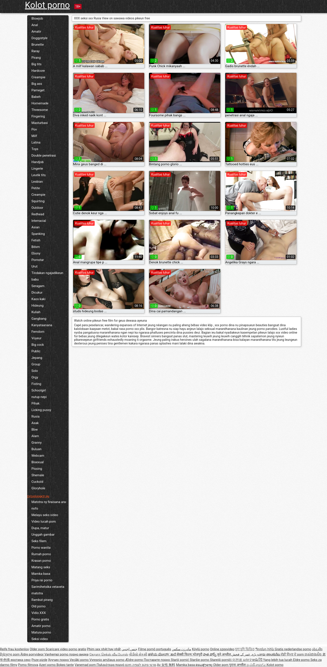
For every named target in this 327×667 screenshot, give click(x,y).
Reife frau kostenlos (14, 649)
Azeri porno (47, 665)
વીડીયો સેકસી (138, 654)
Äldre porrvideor (32, 654)
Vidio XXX (39, 613)
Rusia (36, 416)
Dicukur (37, 292)
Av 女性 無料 (166, 665)
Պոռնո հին (265, 649)
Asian (36, 227)
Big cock (38, 345)
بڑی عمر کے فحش (244, 654)
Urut (35, 266)
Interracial (39, 221)
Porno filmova (28, 665)
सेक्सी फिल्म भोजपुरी (189, 654)
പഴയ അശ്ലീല (269, 654)
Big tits (37, 64)
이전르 (237, 660)
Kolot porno (47, 5)
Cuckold (37, 482)
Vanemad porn (86, 665)
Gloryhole (38, 488)
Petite (36, 188)
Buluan (37, 449)
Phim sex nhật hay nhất (104, 649)
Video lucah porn (44, 521)
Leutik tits (39, 175)
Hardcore (38, 71)
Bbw (35, 429)
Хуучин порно (59, 660)
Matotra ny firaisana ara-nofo (49, 505)
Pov (34, 129)
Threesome (40, 110)
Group (36, 364)
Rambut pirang (42, 600)
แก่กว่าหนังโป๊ (253, 660)
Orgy (35, 377)
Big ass (37, 84)
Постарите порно (157, 660)
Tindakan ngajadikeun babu (47, 276)
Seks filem (39, 541)
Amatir (36, 31)
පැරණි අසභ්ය (257, 665)
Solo (35, 371)
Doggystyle (40, 38)
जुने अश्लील (224, 654)
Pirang (36, 58)
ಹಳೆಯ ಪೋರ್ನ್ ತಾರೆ (162, 654)
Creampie (38, 77)
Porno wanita (41, 548)
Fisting (36, 384)
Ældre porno (134, 660)
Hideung (38, 306)
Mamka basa (41, 574)
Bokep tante (65, 665)
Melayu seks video (45, 515)
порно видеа (79, 654)
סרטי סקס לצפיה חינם (140, 665)
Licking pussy (41, 410)
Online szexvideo (222, 649)
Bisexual (38, 462)
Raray (36, 51)
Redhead (38, 214)
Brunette (38, 45)
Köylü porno (200, 649)
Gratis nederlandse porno (293, 649)
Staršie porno (200, 660)
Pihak (36, 403)
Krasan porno (41, 561)
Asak (35, 423)
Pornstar (38, 260)
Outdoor (37, 208)
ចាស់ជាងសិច (313, 654)
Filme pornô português (154, 649)
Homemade (40, 103)
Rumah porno (41, 554)
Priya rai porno (42, 580)
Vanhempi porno (56, 654)
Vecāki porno (79, 660)
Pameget (38, 90)
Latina (36, 142)
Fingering (38, 116)
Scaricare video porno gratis (66, 649)
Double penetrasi (44, 155)
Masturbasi (40, 123)
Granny (37, 443)
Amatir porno (41, 626)
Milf (34, 136)
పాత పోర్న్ (210, 654)
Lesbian (37, 182)
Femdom (38, 332)
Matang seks (41, 567)
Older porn (37, 649)
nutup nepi (39, 397)
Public (36, 351)
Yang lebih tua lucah (278, 660)
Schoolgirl (39, 390)
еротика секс (21, 660)
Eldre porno (301, 660)
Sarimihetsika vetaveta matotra (48, 590)
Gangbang (39, 319)
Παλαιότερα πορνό (111, 665)
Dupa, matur (40, 528)
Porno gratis (40, 619)
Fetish (36, 240)
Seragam (38, 286)
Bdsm (36, 247)
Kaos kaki (39, 299)
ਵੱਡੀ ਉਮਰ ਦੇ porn (293, 654)
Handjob (38, 162)
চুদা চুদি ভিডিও (244, 649)
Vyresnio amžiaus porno (107, 660)
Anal (35, 25)
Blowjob (37, 18)
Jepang (37, 358)
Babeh (36, 97)
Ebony (36, 253)
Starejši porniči (221, 660)
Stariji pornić (180, 660)
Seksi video (40, 639)
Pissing (37, 469)
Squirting (38, 201)
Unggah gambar (43, 535)
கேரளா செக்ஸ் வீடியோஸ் (108, 654)
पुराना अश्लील (237, 665)
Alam (35, 436)
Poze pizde (39, 660)
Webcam (38, 456)
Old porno (39, 606)
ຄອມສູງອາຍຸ (204, 665)
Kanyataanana (42, 325)
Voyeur (37, 338)
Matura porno (41, 632)
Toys (35, 149)
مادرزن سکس (181, 649)
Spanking (38, 234)
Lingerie (37, 169)
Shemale (38, 475)
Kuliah (36, 312)
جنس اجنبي (130, 649)
